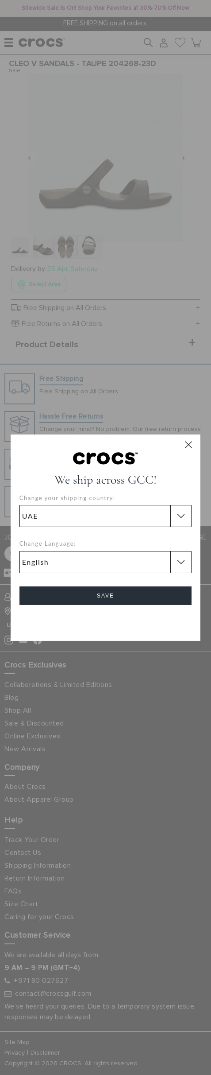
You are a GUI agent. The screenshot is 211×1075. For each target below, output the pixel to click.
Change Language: (47, 543)
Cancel (105, 620)
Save (105, 596)
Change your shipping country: (67, 497)
